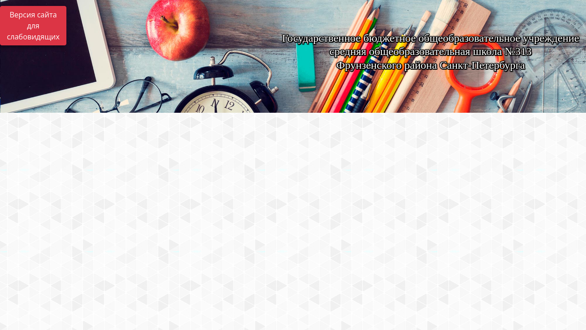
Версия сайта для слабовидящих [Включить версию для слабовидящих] (33, 26)
